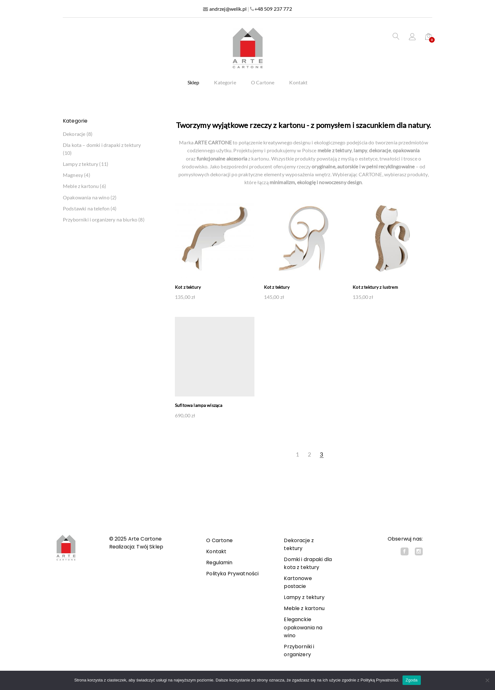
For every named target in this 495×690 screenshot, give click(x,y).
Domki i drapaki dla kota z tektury (308, 563)
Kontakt (298, 82)
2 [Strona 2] (309, 454)
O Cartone (262, 82)
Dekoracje (74, 134)
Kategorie (225, 82)
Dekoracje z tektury (299, 544)
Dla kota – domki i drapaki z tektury (102, 145)
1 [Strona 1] (297, 454)
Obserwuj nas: (405, 538)
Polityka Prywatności (232, 573)
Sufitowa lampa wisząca (198, 405)
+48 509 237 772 (273, 9)
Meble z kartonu (81, 186)
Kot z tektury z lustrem (375, 287)
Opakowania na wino (86, 198)
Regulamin (219, 562)
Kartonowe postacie (298, 582)
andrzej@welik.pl (228, 9)
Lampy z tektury (80, 164)
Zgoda (412, 680)
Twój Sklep (149, 546)
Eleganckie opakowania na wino (303, 627)
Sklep (194, 82)
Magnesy (73, 175)
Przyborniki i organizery (299, 650)
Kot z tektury (188, 287)
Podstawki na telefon (86, 209)
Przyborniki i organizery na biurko (100, 220)
